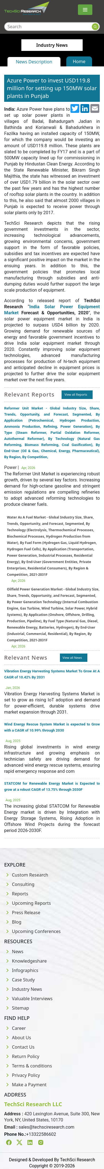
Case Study (19, 979)
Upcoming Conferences (32, 931)
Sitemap (16, 1008)
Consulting (19, 884)
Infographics (21, 970)
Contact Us (19, 1047)
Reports (16, 893)
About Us (17, 1037)
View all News (72, 657)
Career (15, 1028)
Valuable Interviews (28, 998)
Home (79, 61)
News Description (34, 62)
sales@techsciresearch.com (46, 1127)
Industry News (23, 989)
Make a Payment (25, 1084)
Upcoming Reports (27, 903)
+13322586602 (41, 1134)
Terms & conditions (28, 1065)
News (13, 951)
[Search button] (95, 26)
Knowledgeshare (25, 961)
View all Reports (75, 394)
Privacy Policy (22, 1075)
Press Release (22, 912)
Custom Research (26, 875)
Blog (12, 922)
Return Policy (21, 1056)
